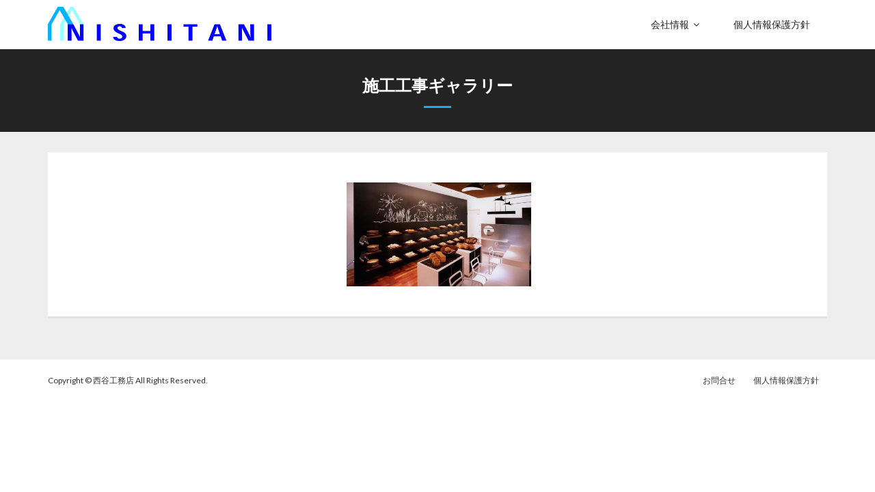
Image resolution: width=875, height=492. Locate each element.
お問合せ (719, 380)
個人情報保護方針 (786, 380)
